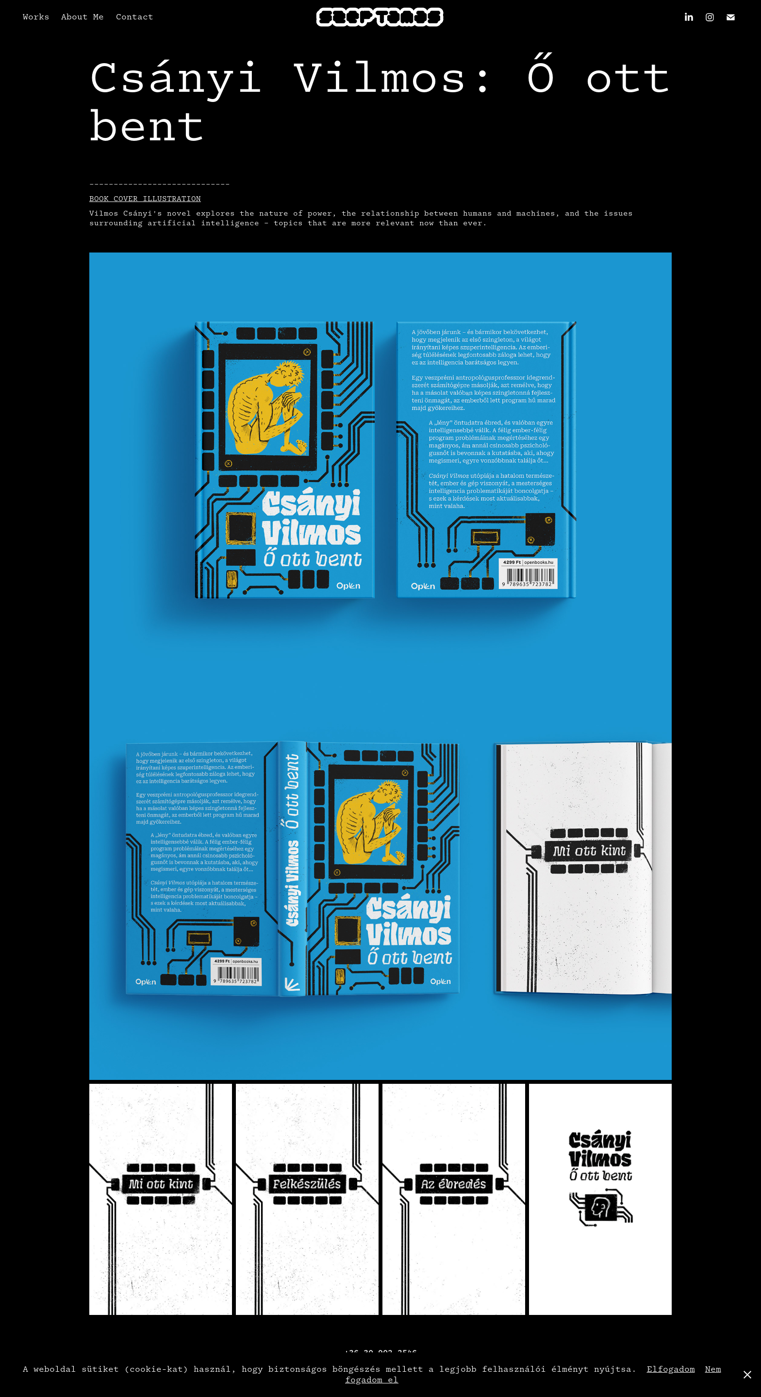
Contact (134, 17)
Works (36, 17)
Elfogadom (671, 1369)
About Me (82, 17)
